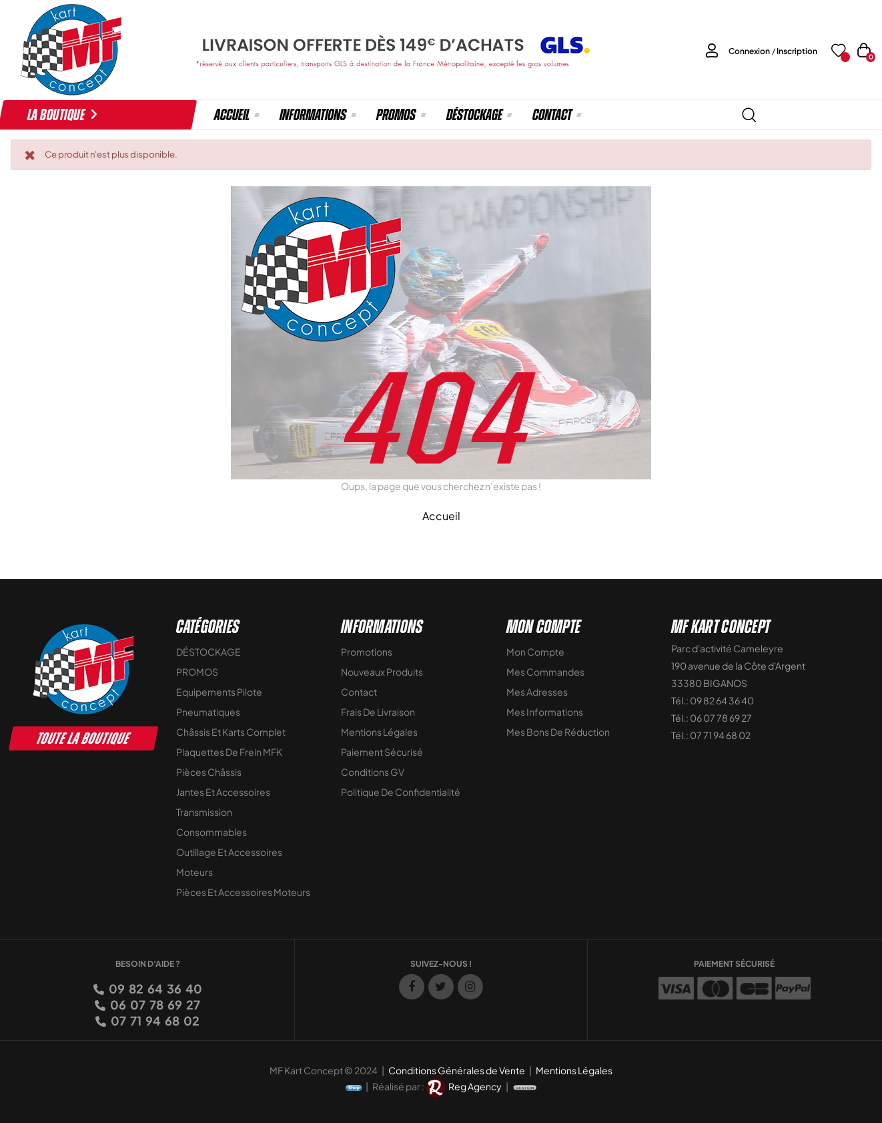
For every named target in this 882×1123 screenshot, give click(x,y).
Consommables (211, 832)
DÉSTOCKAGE (208, 652)
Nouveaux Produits (382, 672)
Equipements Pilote (219, 692)
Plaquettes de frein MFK (229, 752)
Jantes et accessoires (223, 792)
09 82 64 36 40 (154, 988)
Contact (359, 692)
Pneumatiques (208, 712)
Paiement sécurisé (382, 752)
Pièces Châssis (209, 772)
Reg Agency (475, 1086)
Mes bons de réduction (558, 732)
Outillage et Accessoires (229, 852)
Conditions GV (372, 772)
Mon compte (535, 652)
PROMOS (197, 672)
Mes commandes (545, 672)
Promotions (366, 652)
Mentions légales (379, 732)
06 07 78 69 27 (154, 1004)
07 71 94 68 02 (154, 1020)
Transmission (204, 812)
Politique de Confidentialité (400, 792)
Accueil (441, 516)
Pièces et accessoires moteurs (243, 892)
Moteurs (194, 872)
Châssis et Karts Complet (231, 732)
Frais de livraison (378, 712)
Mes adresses (537, 692)
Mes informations (544, 712)
